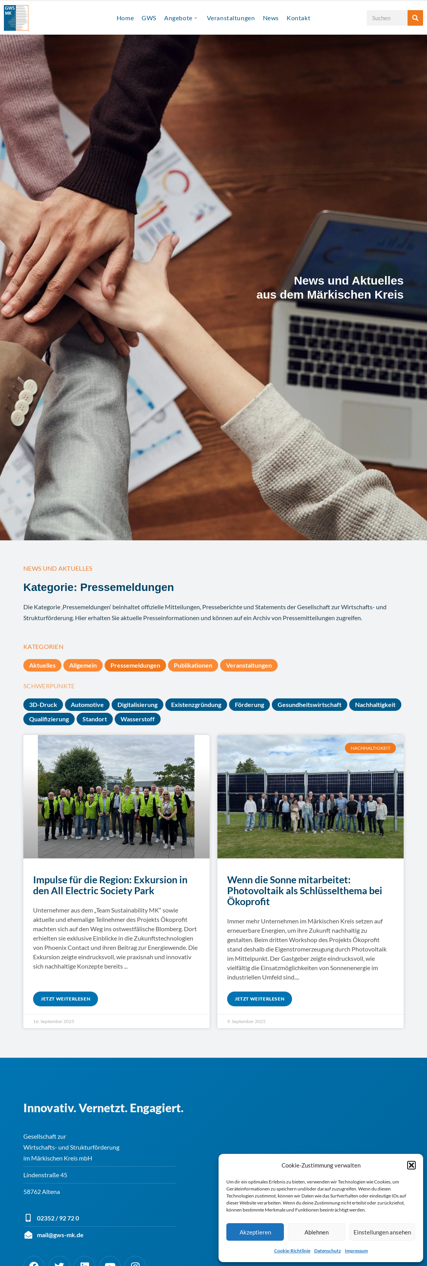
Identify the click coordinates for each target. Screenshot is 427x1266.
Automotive (87, 704)
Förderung (249, 704)
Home (125, 17)
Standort (94, 719)
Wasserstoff (138, 719)
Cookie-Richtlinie (292, 1251)
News (271, 17)
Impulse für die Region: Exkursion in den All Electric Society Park (110, 885)
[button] (411, 1165)
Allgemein (83, 665)
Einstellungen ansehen (382, 1232)
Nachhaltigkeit (375, 704)
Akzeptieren (255, 1232)
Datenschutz (327, 1251)
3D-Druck (43, 704)
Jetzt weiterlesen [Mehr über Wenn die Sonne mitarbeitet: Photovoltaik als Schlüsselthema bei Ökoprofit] (259, 999)
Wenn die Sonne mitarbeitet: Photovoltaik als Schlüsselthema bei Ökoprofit (304, 890)
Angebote (180, 17)
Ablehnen (316, 1232)
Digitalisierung (137, 704)
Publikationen (193, 665)
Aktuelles (42, 665)
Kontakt (298, 17)
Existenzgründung (196, 704)
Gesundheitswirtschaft (309, 704)
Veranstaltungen (231, 17)
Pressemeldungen (135, 665)
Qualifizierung (49, 719)
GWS (149, 17)
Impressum (356, 1251)
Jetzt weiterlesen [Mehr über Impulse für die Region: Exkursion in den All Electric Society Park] (65, 999)
